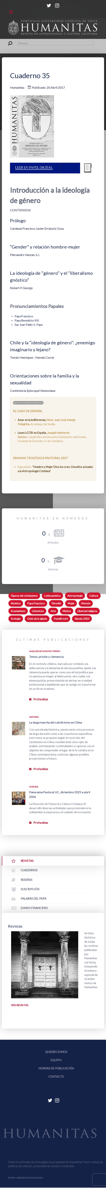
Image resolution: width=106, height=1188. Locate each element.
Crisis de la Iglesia (37, 618)
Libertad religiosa (87, 611)
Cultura (93, 595)
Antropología (75, 595)
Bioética (16, 603)
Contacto (56, 1077)
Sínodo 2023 (82, 618)
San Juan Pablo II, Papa (29, 324)
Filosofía (56, 603)
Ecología (16, 618)
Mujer (71, 603)
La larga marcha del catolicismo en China (55, 722)
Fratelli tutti (61, 618)
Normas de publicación (56, 1068)
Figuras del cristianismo (24, 595)
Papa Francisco (24, 316)
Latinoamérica (52, 595)
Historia (85, 603)
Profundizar (40, 699)
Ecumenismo (18, 611)
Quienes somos (56, 1052)
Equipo (56, 1060)
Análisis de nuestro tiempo (44, 651)
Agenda (33, 786)
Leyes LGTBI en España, (32, 432)
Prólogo (18, 220)
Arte (53, 611)
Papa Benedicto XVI (27, 320)
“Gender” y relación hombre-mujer (45, 246)
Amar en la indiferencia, (32, 420)
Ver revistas (20, 1005)
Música (66, 611)
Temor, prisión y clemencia (46, 656)
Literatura (38, 611)
